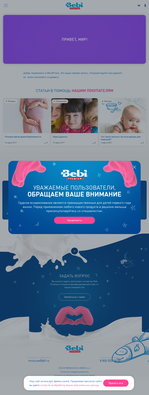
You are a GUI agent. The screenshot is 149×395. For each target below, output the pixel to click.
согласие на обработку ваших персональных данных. (70, 385)
